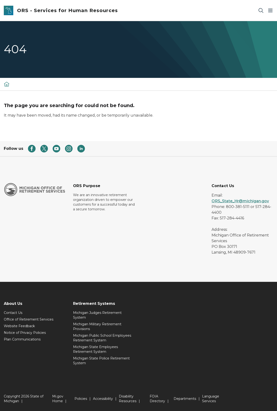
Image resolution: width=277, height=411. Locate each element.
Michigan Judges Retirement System (97, 315)
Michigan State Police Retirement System (101, 360)
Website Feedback (19, 326)
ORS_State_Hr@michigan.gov (240, 201)
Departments (185, 399)
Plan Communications (22, 339)
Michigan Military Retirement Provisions (97, 326)
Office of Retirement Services (28, 319)
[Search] (261, 11)
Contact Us (13, 313)
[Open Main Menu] (270, 11)
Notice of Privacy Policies (25, 333)
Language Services (210, 398)
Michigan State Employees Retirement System (95, 349)
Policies (80, 399)
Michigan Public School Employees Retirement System (102, 337)
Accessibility (103, 399)
